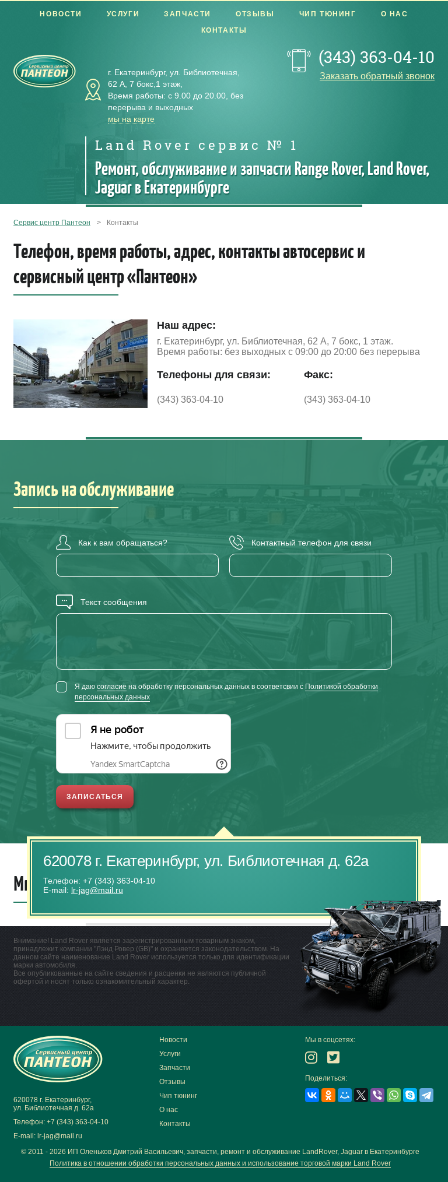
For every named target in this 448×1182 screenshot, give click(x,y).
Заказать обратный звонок (377, 76)
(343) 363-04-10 (376, 57)
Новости (61, 14)
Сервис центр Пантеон (51, 223)
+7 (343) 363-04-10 (119, 880)
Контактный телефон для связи (311, 542)
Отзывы (255, 14)
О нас (394, 14)
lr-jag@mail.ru (97, 890)
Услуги (123, 14)
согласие (112, 687)
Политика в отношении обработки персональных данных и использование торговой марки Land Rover (220, 1163)
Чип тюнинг (327, 14)
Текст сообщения (113, 602)
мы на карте (131, 119)
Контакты (224, 30)
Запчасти (187, 14)
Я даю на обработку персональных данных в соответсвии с (226, 692)
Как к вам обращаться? (122, 542)
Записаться (94, 797)
